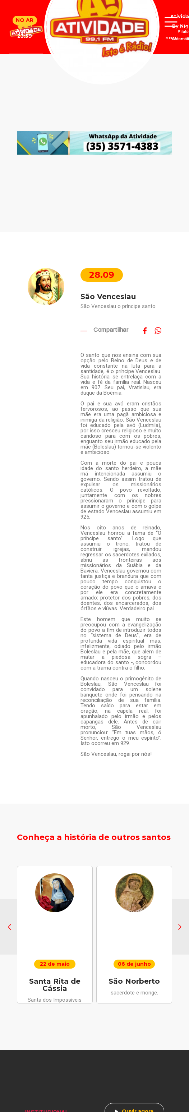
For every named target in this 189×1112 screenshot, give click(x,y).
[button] (9, 927)
